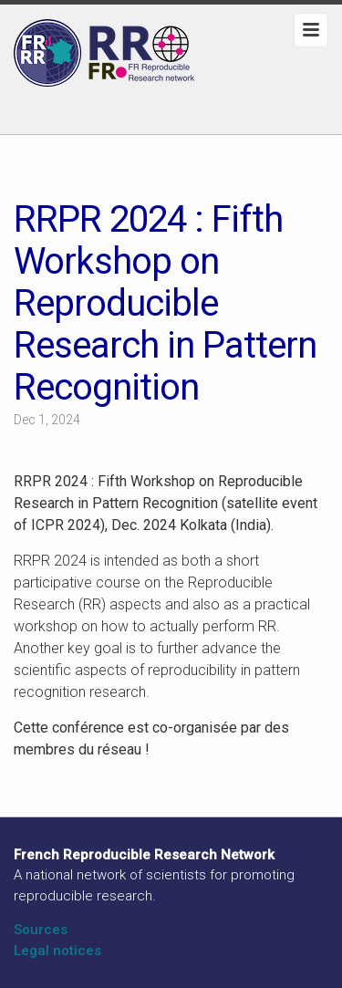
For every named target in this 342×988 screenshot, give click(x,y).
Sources (40, 929)
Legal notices (57, 950)
